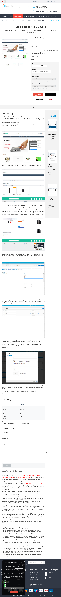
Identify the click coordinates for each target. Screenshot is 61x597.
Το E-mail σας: (5, 438)
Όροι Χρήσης (33, 577)
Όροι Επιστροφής (34, 572)
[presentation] (14, 459)
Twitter (48, 575)
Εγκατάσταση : (36, 84)
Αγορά (38, 95)
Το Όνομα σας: (5, 432)
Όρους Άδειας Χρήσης (24, 477)
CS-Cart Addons (18, 16)
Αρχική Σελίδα (5, 20)
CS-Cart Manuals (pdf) (35, 582)
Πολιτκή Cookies (19, 568)
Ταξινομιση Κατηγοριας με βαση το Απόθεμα (52, 167)
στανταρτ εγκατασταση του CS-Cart (32, 483)
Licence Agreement (34, 579)
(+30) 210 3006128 (53, 11)
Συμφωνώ (14, 592)
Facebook (49, 572)
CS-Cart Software (7, 16)
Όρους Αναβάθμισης (28, 475)
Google (48, 577)
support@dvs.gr (40, 11)
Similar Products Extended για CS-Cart (52, 200)
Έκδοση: (34, 63)
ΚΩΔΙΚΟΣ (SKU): (34, 46)
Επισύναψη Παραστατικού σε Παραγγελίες (52, 134)
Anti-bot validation (6, 455)
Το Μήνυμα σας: (6, 444)
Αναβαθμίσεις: (35, 76)
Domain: (34, 69)
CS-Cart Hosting (40, 16)
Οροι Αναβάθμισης (34, 574)
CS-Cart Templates (51, 16)
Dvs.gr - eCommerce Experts (46, 596)
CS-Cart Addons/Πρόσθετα (25, 20)
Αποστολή (7, 465)
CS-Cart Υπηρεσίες (29, 16)
